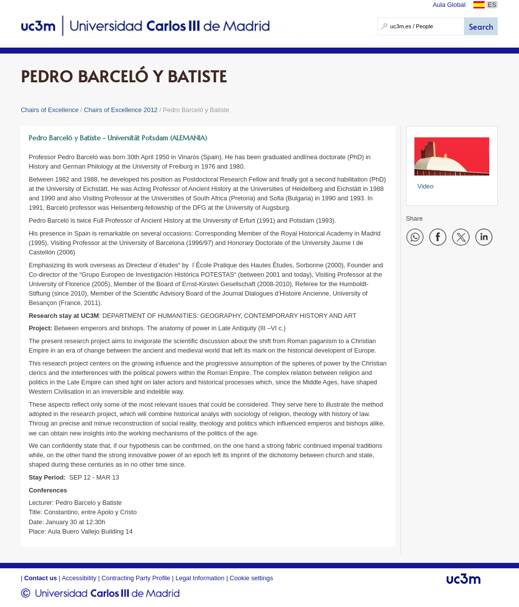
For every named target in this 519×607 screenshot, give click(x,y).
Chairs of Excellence (50, 110)
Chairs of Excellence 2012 (121, 110)
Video (425, 186)
